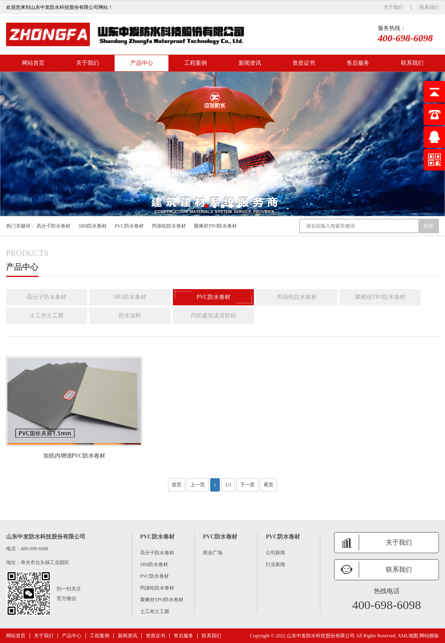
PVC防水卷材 (129, 226)
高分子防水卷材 (53, 226)
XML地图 (408, 636)
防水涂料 (130, 316)
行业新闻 (275, 564)
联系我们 (429, 7)
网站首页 (33, 63)
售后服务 (358, 63)
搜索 (428, 226)
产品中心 (141, 63)
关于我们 (393, 7)
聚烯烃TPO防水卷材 (215, 226)
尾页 (268, 485)
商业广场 (212, 553)
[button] (206, 206)
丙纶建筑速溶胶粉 (213, 316)
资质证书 (303, 63)
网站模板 (429, 636)
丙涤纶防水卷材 (169, 226)
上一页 (197, 485)
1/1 (228, 485)
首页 (176, 485)
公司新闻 (275, 553)
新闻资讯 (249, 63)
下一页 (247, 485)
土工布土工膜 (47, 316)
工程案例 (195, 63)
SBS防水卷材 (92, 226)
